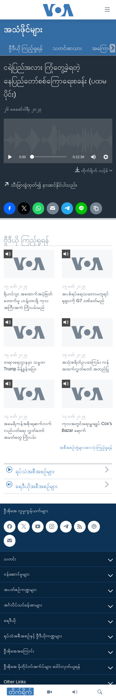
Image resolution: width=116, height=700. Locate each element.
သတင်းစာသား (67, 48)
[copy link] (96, 208)
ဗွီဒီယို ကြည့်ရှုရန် (26, 48)
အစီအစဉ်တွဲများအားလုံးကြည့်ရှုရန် (86, 447)
